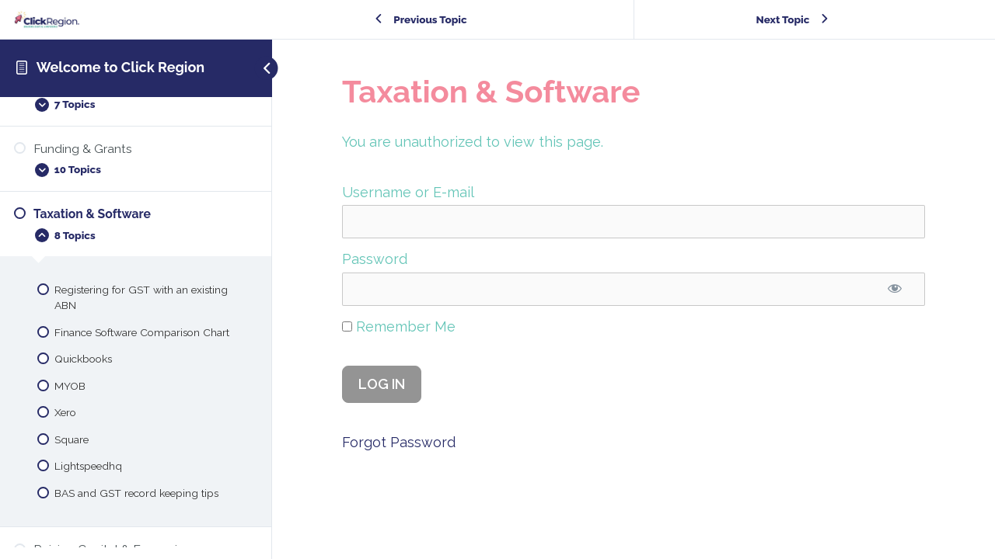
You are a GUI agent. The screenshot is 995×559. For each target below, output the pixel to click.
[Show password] (895, 289)
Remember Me (399, 326)
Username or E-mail (408, 192)
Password (374, 259)
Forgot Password (399, 442)
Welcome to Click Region (120, 67)
